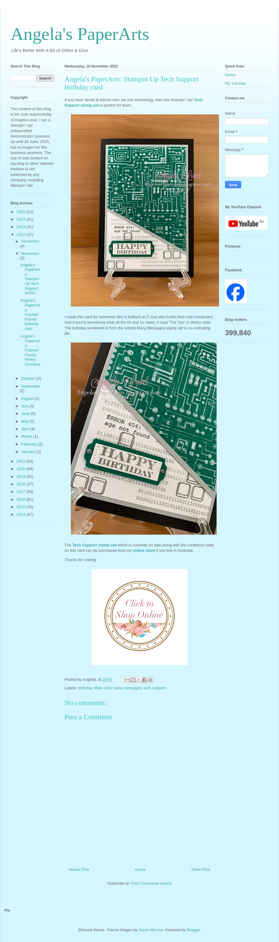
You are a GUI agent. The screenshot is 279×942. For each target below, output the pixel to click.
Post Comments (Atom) (151, 883)
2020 (21, 468)
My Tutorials (235, 83)
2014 (21, 514)
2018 (21, 484)
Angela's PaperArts (79, 34)
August (27, 398)
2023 (21, 227)
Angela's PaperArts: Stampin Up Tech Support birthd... (30, 279)
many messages (127, 688)
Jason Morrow (151, 930)
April (25, 429)
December (30, 241)
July (25, 406)
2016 (21, 499)
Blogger (193, 930)
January (28, 451)
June (26, 413)
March (27, 436)
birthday (85, 688)
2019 (21, 476)
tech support (154, 688)
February (29, 444)
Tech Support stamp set (94, 545)
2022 (21, 234)
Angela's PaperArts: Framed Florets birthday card (30, 314)
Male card (102, 688)
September (30, 386)
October (28, 378)
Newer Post (79, 869)
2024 (21, 219)
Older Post (201, 869)
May (25, 421)
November (30, 253)
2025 (21, 212)
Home (140, 869)
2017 (21, 491)
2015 (21, 507)
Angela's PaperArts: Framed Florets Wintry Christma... (30, 352)
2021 (21, 461)
